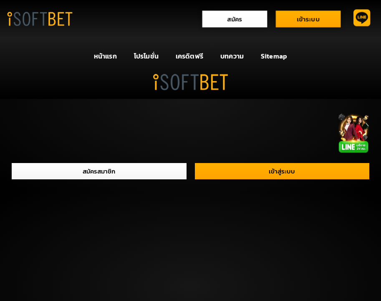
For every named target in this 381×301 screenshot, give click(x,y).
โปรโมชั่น (146, 56)
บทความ (232, 56)
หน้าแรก (105, 56)
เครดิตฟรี (189, 56)
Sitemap (274, 56)
